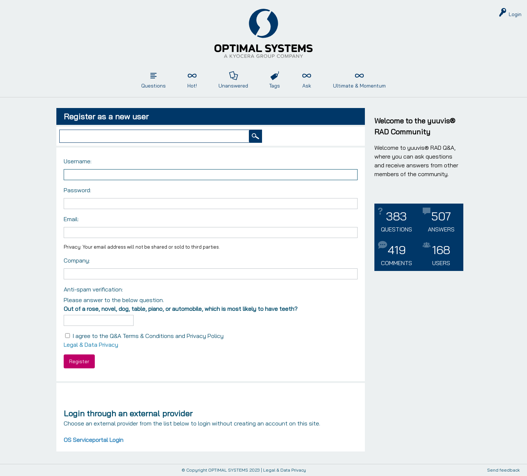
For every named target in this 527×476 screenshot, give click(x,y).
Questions (153, 85)
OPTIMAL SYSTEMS (228, 470)
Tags (274, 85)
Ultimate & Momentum (359, 85)
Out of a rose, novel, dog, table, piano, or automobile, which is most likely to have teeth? (181, 308)
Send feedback (503, 470)
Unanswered (233, 85)
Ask (306, 85)
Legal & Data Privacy (91, 344)
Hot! (192, 85)
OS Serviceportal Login (93, 439)
